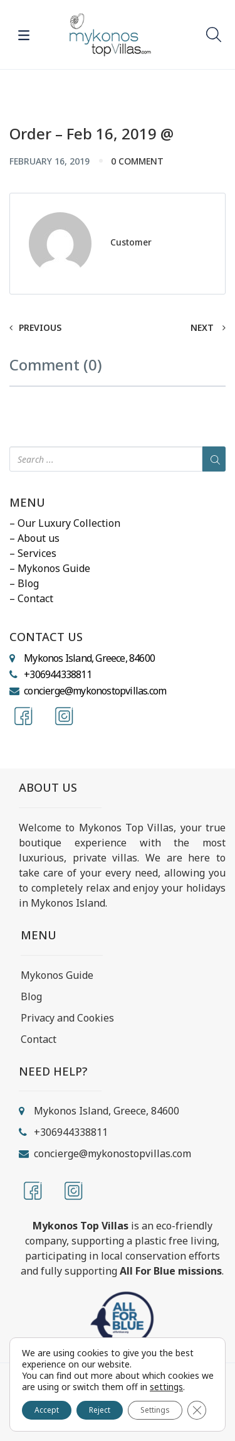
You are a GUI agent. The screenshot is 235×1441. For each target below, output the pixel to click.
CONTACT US (46, 637)
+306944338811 (57, 674)
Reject (99, 1410)
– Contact (31, 598)
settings (166, 1387)
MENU (27, 503)
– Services (32, 553)
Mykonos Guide (57, 975)
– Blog (24, 583)
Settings (155, 1410)
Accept (46, 1410)
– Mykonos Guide (49, 568)
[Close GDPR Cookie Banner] (196, 1410)
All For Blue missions (171, 1271)
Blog (31, 996)
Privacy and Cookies (67, 1018)
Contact (38, 1039)
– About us (34, 538)
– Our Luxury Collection (64, 523)
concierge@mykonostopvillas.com (95, 691)
